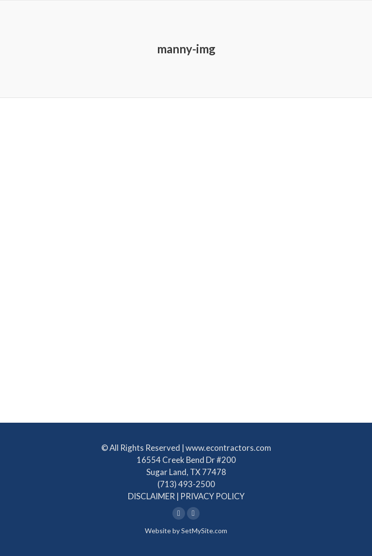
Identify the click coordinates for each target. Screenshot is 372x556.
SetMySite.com (204, 530)
